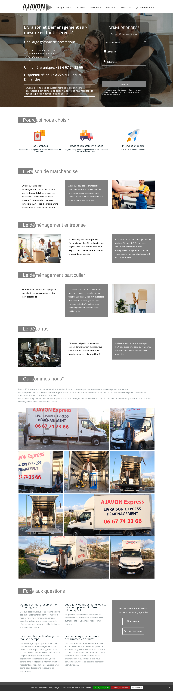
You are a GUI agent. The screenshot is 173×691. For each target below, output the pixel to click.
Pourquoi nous (63, 7)
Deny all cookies (120, 688)
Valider (124, 84)
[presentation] (120, 73)
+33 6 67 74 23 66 (69, 67)
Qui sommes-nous (145, 7)
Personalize (137, 688)
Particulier (110, 7)
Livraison (80, 7)
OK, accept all (101, 688)
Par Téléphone (133, 631)
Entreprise (95, 7)
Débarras (126, 7)
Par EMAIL (133, 621)
